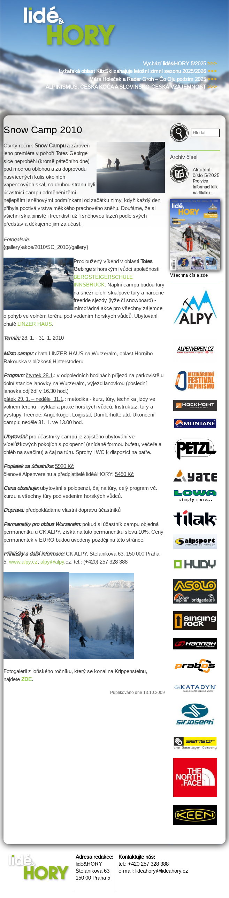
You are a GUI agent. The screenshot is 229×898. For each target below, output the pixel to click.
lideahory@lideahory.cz (161, 871)
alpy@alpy (52, 562)
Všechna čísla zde (189, 275)
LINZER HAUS (34, 324)
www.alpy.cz (23, 562)
